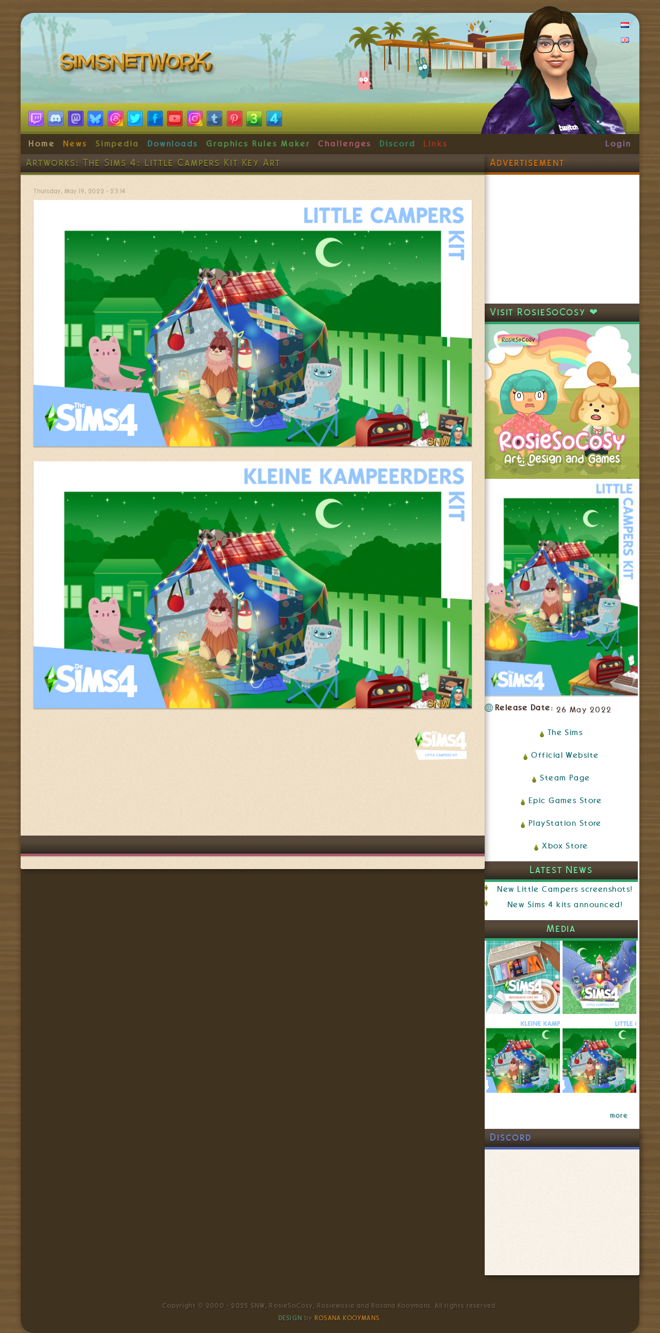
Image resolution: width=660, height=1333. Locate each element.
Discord (398, 143)
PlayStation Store (565, 823)
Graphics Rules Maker (258, 143)
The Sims (565, 732)
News (75, 143)
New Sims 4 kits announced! (565, 904)
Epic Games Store (565, 800)
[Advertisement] (252, 804)
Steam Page (565, 777)
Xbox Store (565, 846)
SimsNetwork (138, 64)
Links (435, 143)
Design (290, 1318)
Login (618, 143)
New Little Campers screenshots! (565, 889)
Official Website (565, 755)
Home (41, 143)
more (619, 1115)
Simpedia (117, 143)
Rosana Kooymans (347, 1318)
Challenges (344, 143)
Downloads (172, 143)
